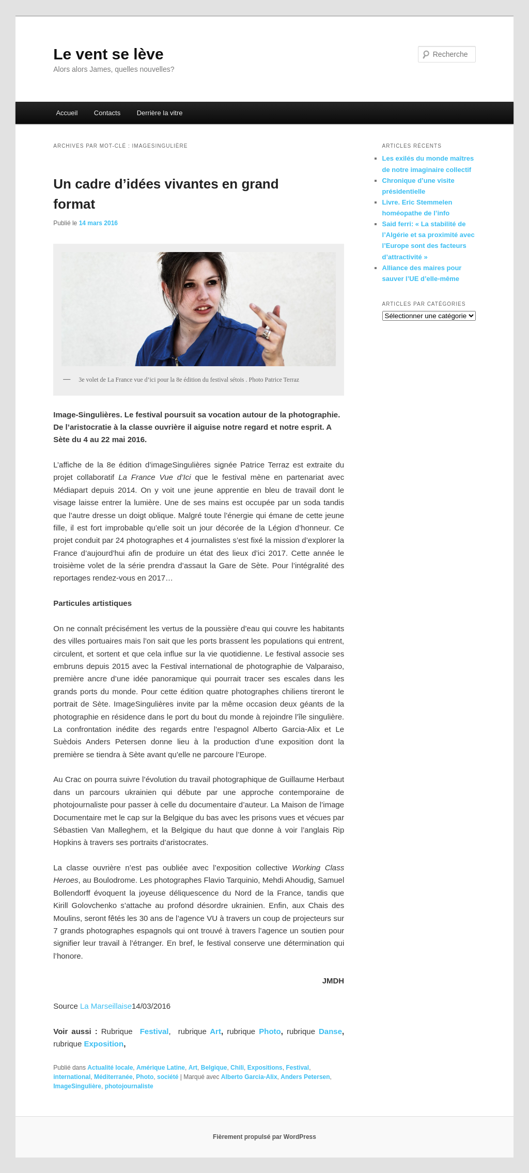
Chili (237, 1067)
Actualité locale (110, 1067)
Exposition (103, 1043)
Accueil (66, 113)
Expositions (265, 1067)
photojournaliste (129, 1086)
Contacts (107, 113)
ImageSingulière (77, 1086)
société (167, 1077)
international (71, 1077)
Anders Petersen (305, 1077)
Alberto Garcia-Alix (249, 1077)
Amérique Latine (160, 1067)
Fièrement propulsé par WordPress (264, 1136)
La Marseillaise (106, 1006)
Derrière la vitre (160, 113)
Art (215, 1031)
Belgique (214, 1067)
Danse (330, 1031)
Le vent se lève (108, 53)
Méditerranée (113, 1077)
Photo (270, 1031)
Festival (297, 1067)
